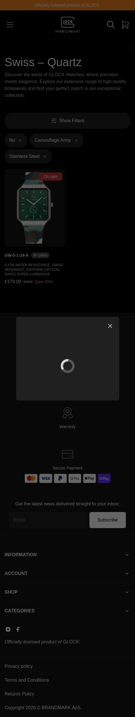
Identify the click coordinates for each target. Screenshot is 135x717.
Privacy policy (19, 666)
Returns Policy (19, 693)
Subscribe (107, 519)
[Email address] (48, 520)
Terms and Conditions (27, 680)
